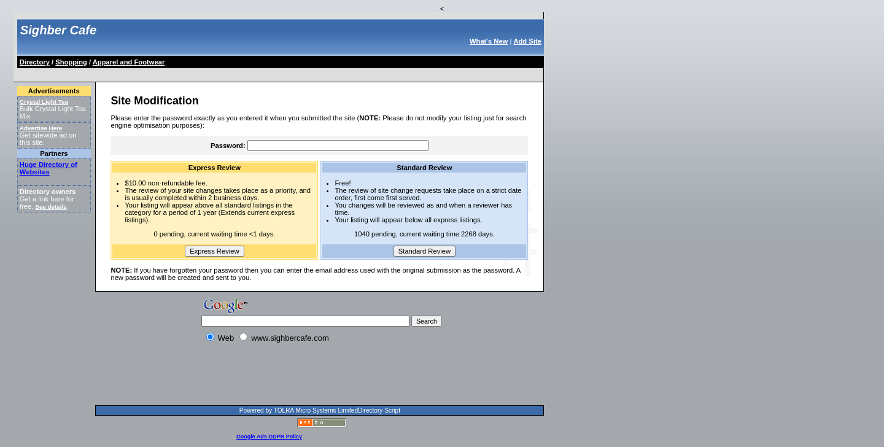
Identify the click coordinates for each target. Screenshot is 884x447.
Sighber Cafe (58, 30)
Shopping (71, 62)
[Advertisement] (241, 72)
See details (50, 206)
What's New (489, 41)
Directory (35, 62)
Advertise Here (41, 128)
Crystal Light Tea (44, 101)
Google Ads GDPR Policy (269, 436)
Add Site (527, 41)
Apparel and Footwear (129, 62)
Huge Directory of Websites (48, 168)
